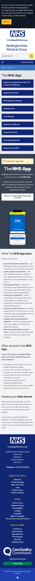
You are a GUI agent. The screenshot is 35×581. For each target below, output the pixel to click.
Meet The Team (17, 485)
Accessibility (17, 508)
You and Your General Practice (17, 519)
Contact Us (17, 529)
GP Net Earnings (17, 482)
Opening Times (18, 542)
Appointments (17, 534)
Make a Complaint (17, 516)
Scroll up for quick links (13, 161)
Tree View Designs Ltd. (17, 571)
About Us (17, 480)
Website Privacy (17, 506)
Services (17, 539)
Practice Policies (17, 493)
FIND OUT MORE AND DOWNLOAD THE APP (17, 197)
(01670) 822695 (22, 467)
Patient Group (17, 490)
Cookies (17, 511)
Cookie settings (19, 16)
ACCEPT (6, 22)
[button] (17, 83)
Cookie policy (6, 16)
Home (3, 67)
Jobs (17, 487)
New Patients (17, 531)
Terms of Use (17, 503)
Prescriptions (17, 537)
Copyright (17, 513)
